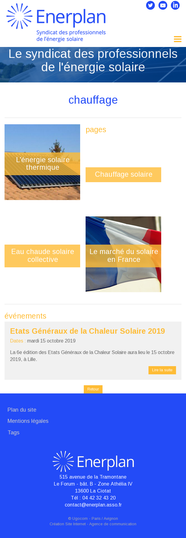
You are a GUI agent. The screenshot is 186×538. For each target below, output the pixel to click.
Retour (93, 389)
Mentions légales (28, 421)
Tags (13, 432)
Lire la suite (162, 370)
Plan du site (22, 410)
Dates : (18, 340)
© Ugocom (78, 518)
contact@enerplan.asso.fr (93, 504)
